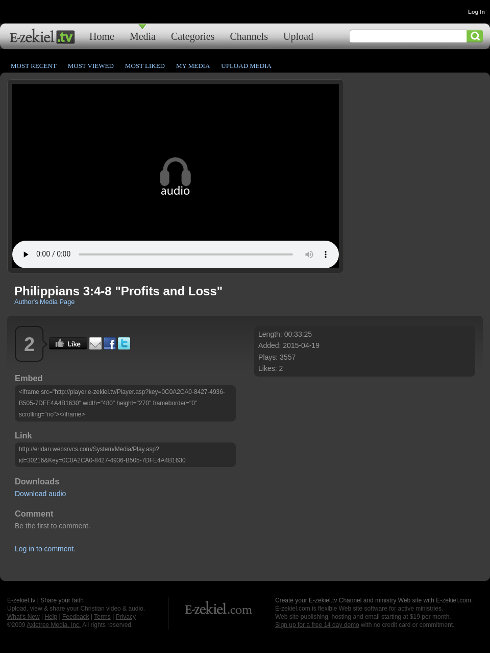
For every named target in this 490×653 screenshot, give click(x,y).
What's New (23, 616)
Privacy (126, 616)
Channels (249, 36)
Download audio (40, 493)
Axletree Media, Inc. (54, 624)
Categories (193, 36)
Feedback (75, 616)
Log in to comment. (45, 549)
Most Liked (145, 65)
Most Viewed (91, 65)
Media (143, 36)
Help (50, 616)
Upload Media (246, 65)
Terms (102, 616)
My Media (193, 65)
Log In (476, 12)
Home (101, 36)
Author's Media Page (44, 302)
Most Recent (34, 65)
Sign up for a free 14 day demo (317, 624)
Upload (298, 36)
